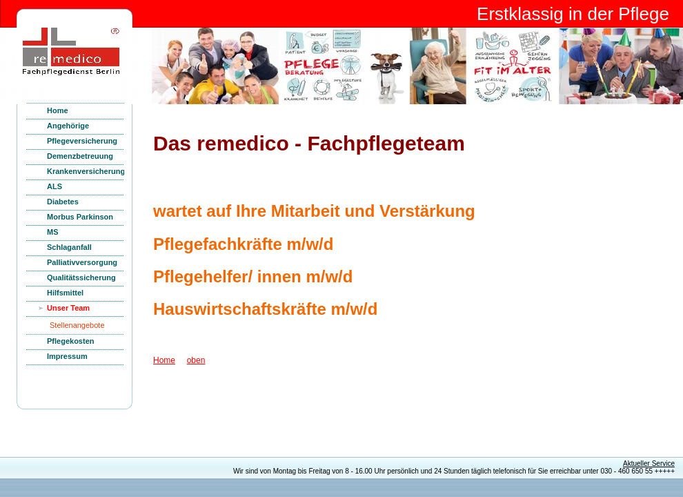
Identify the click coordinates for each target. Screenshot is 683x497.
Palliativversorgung (82, 262)
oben (196, 360)
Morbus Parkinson (80, 217)
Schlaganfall (69, 247)
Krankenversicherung (85, 171)
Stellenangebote (77, 325)
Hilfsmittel (65, 293)
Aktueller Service (649, 463)
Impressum (67, 356)
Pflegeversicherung (82, 141)
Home (57, 110)
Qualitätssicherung (81, 277)
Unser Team (68, 308)
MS (53, 232)
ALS (54, 186)
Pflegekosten (70, 341)
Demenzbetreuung (80, 156)
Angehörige (68, 125)
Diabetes (63, 201)
